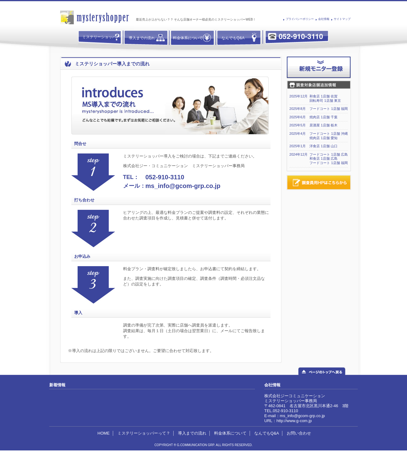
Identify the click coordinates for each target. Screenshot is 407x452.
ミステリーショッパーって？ (143, 433)
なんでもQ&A (233, 38)
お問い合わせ (299, 433)
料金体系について (188, 38)
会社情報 (323, 19)
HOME (104, 433)
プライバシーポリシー (300, 19)
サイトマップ (342, 19)
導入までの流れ (142, 38)
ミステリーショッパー (101, 37)
